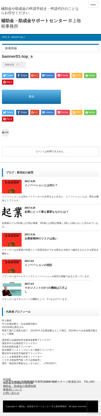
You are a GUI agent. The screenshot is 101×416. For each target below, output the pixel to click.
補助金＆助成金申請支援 (18, 382)
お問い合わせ (11, 393)
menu (93, 4)
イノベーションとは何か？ (41, 185)
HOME (6, 132)
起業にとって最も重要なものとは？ (47, 211)
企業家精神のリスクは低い (41, 238)
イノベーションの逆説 (38, 265)
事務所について (12, 389)
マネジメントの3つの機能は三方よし (46, 289)
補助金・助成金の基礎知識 (19, 386)
